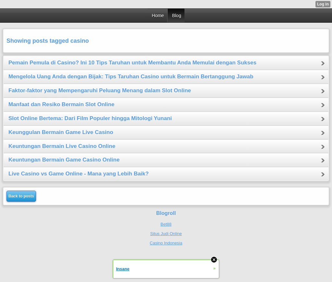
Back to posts (21, 196)
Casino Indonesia (166, 243)
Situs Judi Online (166, 233)
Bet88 (166, 224)
